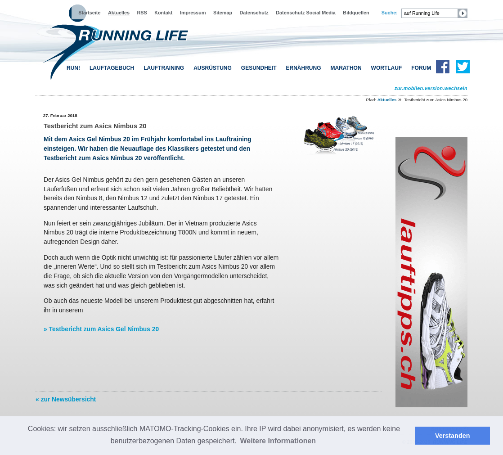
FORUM (421, 68)
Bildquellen (356, 12)
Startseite (89, 12)
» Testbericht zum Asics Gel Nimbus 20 (101, 329)
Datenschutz (254, 12)
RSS (142, 12)
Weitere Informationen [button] (278, 441)
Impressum (193, 12)
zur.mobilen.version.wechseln (431, 88)
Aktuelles (119, 12)
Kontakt (163, 12)
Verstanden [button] (452, 435)
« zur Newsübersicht (66, 399)
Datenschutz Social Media (306, 12)
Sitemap (222, 12)
